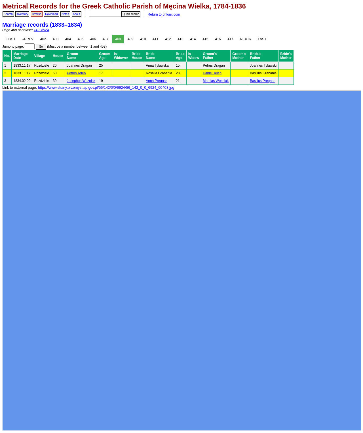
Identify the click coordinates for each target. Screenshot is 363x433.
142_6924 (41, 30)
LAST (262, 39)
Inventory (22, 14)
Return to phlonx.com (164, 14)
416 (218, 39)
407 (105, 39)
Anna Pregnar (156, 81)
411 (155, 39)
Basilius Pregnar (262, 81)
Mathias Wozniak (216, 81)
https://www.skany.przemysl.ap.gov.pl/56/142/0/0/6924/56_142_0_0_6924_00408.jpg (106, 87)
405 (80, 39)
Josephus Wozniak (81, 81)
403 (55, 39)
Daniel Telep (212, 73)
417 (230, 39)
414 (193, 39)
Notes (65, 14)
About (76, 14)
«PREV (27, 39)
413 (180, 39)
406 (93, 39)
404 (68, 39)
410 (143, 39)
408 (118, 39)
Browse (36, 14)
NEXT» (245, 39)
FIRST (11, 39)
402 (43, 39)
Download (51, 14)
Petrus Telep (76, 73)
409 (130, 39)
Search (8, 14)
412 (168, 39)
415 (205, 39)
